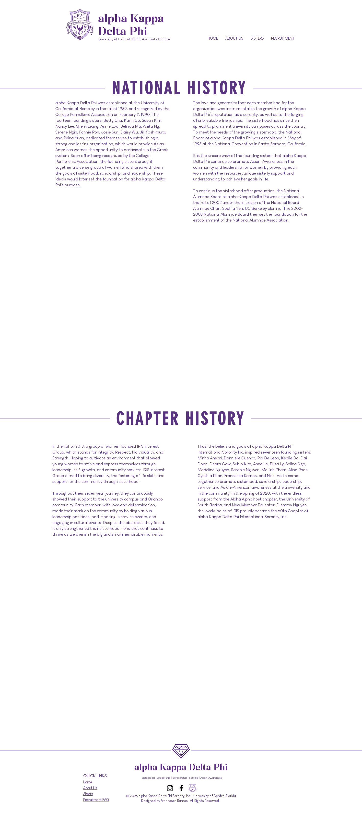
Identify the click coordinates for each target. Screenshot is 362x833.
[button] (234, 38)
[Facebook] (181, 788)
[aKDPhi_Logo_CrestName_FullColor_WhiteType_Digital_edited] (192, 788)
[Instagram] (170, 788)
